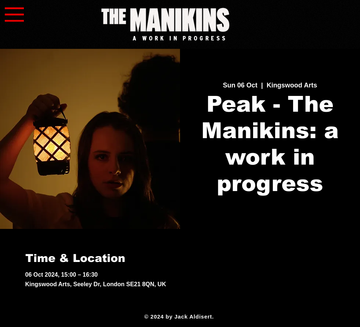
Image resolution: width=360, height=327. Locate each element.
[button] (14, 14)
